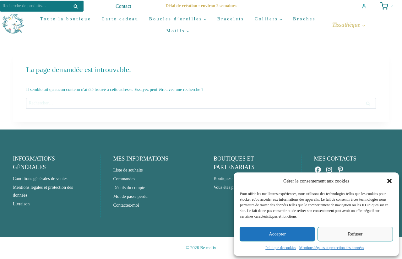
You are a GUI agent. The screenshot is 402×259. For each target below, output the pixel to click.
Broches (304, 19)
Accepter (277, 233)
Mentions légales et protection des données (331, 248)
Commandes (124, 179)
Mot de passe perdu (130, 196)
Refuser (355, 233)
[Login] (364, 6)
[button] (389, 181)
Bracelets (230, 19)
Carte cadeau (120, 19)
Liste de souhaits (128, 170)
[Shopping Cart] (386, 6)
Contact (123, 6)
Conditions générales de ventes (40, 178)
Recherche (78, 6)
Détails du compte (129, 187)
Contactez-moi (126, 205)
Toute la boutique (65, 19)
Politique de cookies (280, 248)
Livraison (21, 204)
